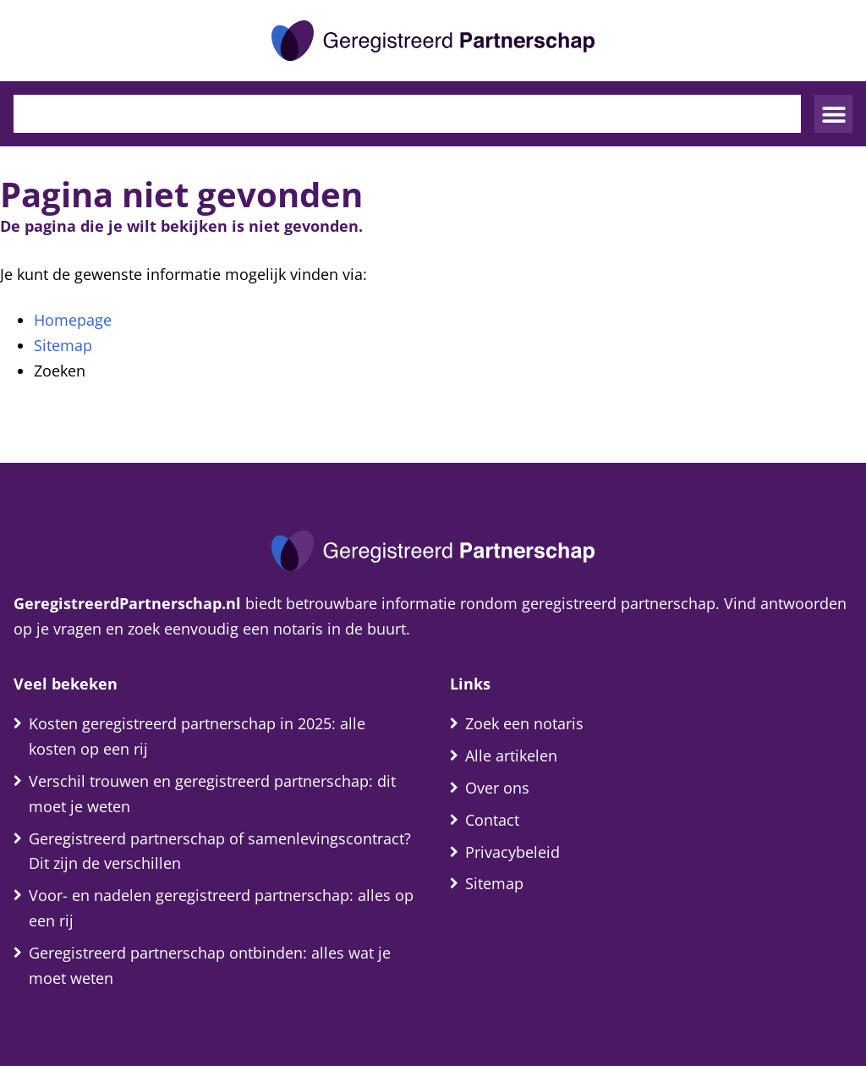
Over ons (497, 788)
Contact (492, 820)
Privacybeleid (512, 852)
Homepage (73, 320)
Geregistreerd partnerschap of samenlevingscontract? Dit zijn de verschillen (220, 851)
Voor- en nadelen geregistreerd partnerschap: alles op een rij (221, 908)
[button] (833, 114)
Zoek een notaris (524, 723)
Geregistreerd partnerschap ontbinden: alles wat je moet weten (210, 965)
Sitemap (63, 345)
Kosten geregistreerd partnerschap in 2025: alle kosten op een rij (197, 736)
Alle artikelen (511, 755)
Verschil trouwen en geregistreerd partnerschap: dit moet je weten (212, 793)
